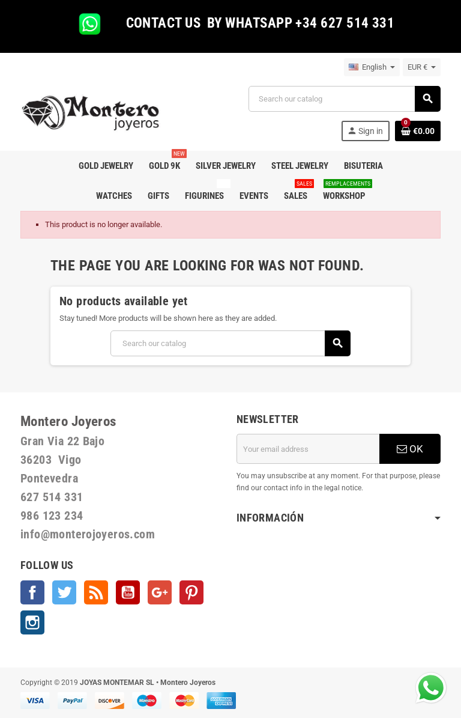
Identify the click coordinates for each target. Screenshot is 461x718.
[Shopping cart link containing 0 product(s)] (418, 131)
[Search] (344, 99)
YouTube (128, 592)
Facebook (32, 592)
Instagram (32, 622)
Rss (96, 592)
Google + (160, 592)
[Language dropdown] (372, 67)
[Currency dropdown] (422, 67)
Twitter (64, 592)
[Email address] (308, 449)
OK (410, 449)
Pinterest (191, 592)
